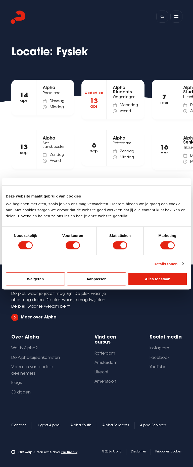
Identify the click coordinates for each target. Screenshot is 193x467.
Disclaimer (138, 451)
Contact (18, 425)
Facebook (160, 358)
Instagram (159, 348)
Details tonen (165, 263)
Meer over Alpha (34, 317)
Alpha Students (115, 425)
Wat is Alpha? (24, 348)
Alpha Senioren (153, 425)
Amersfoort (105, 382)
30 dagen (21, 392)
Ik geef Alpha (48, 425)
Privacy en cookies (168, 451)
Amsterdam (105, 363)
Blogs (16, 383)
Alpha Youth (80, 425)
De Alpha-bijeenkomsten (35, 358)
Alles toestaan (157, 279)
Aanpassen (96, 279)
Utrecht (101, 372)
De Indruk (69, 452)
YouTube (158, 367)
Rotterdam (104, 354)
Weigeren (35, 279)
